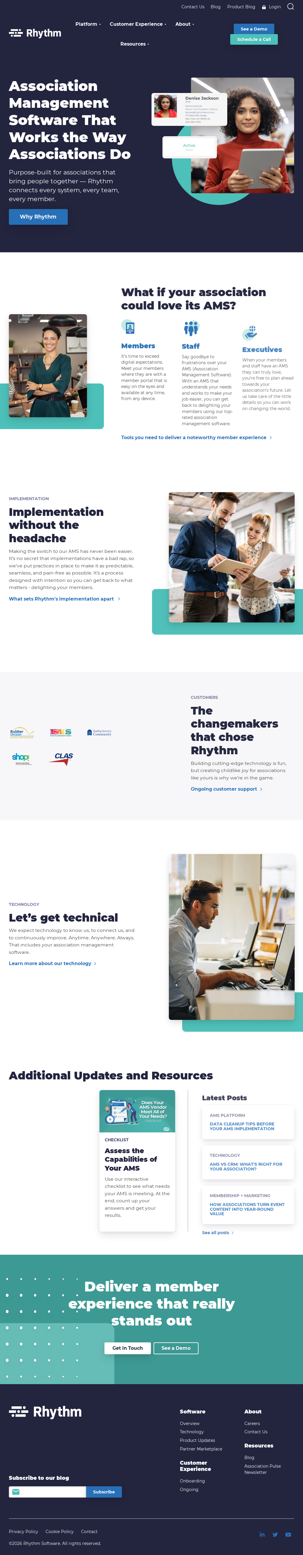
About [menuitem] (253, 1411)
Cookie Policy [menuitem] (60, 1531)
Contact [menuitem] (89, 1531)
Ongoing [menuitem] (189, 1489)
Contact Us (192, 6)
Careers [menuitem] (252, 1423)
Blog (216, 6)
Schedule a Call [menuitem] (254, 39)
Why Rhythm (38, 217)
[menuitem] (262, 1534)
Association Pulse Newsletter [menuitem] (262, 1469)
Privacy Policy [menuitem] (23, 1531)
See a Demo (176, 1348)
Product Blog (241, 6)
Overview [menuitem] (189, 1423)
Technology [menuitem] (192, 1431)
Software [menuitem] (192, 1411)
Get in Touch (127, 1348)
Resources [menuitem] (258, 1445)
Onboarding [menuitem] (192, 1481)
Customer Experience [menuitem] (195, 1466)
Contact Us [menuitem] (255, 1431)
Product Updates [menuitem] (197, 1440)
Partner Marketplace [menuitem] (201, 1449)
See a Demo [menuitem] (254, 29)
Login (271, 6)
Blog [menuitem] (249, 1457)
